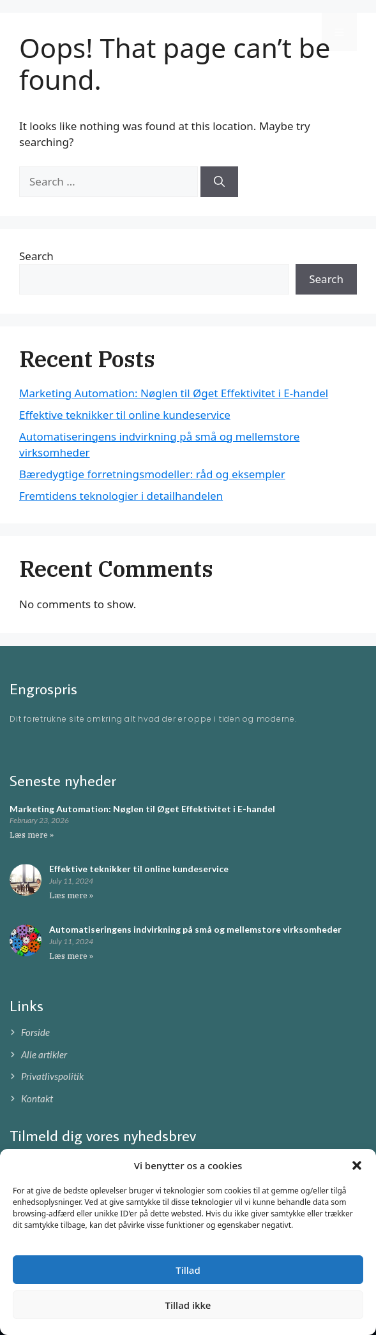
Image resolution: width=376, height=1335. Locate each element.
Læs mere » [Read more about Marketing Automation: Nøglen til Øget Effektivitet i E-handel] (32, 835)
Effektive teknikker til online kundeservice (124, 414)
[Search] (219, 181)
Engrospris (61, 32)
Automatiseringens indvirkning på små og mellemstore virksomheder (195, 929)
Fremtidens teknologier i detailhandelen (121, 495)
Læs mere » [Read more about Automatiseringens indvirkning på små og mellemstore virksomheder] (71, 956)
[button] (356, 1165)
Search (36, 256)
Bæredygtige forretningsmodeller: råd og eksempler (152, 474)
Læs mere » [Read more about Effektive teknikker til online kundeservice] (71, 895)
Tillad (188, 1270)
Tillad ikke (188, 1305)
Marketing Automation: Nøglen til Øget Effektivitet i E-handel (173, 393)
